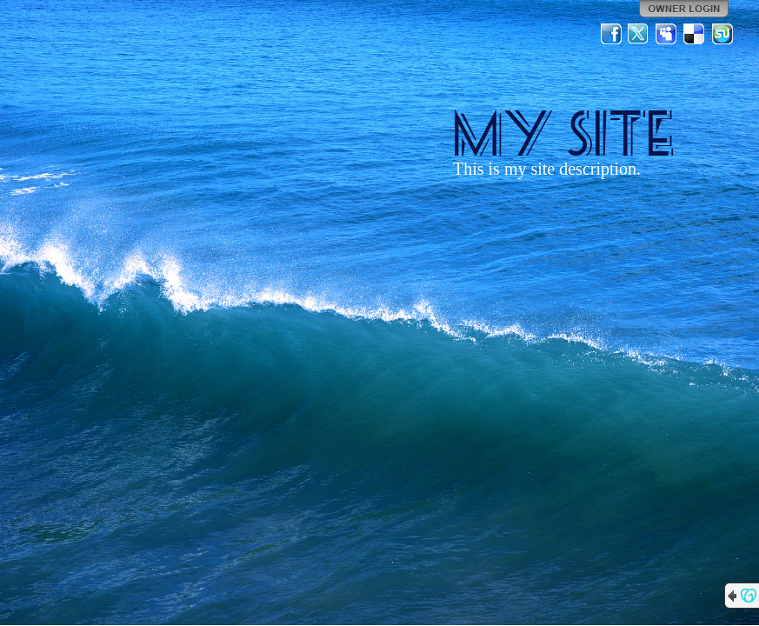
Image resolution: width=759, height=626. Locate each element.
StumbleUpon (722, 34)
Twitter (639, 34)
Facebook (611, 34)
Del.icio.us (694, 34)
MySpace (667, 34)
